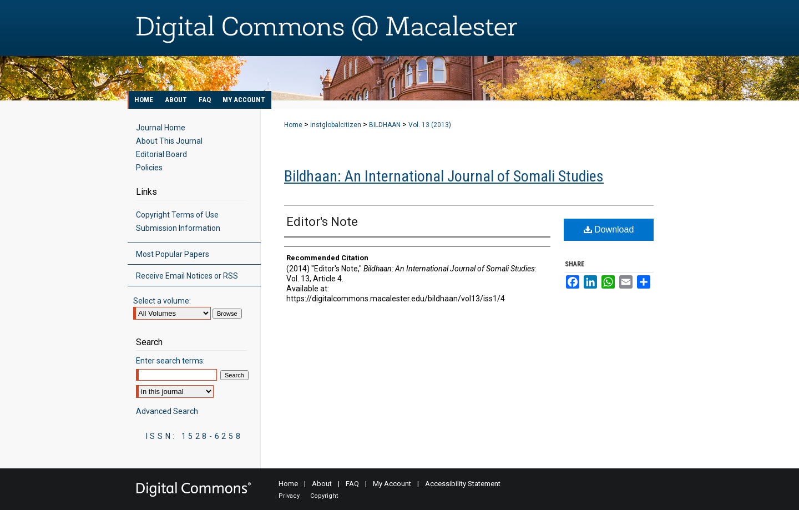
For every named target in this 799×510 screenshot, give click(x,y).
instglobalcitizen (335, 125)
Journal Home (160, 127)
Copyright (324, 495)
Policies (149, 167)
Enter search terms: (170, 360)
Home (293, 125)
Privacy (289, 495)
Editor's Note (322, 222)
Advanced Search (167, 411)
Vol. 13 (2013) (429, 125)
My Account (392, 483)
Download (609, 229)
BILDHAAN (385, 125)
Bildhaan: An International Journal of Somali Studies (444, 176)
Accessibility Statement (462, 483)
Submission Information (178, 228)
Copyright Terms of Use (177, 214)
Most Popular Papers (172, 254)
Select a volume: (162, 300)
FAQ (352, 483)
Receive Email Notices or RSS (187, 275)
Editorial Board (161, 154)
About (322, 483)
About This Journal (169, 141)
